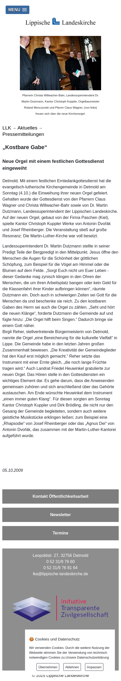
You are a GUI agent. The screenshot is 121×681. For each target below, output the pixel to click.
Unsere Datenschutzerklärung (87, 657)
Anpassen (94, 667)
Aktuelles (28, 127)
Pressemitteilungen (23, 134)
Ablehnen (72, 667)
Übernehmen (48, 667)
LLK (6, 127)
